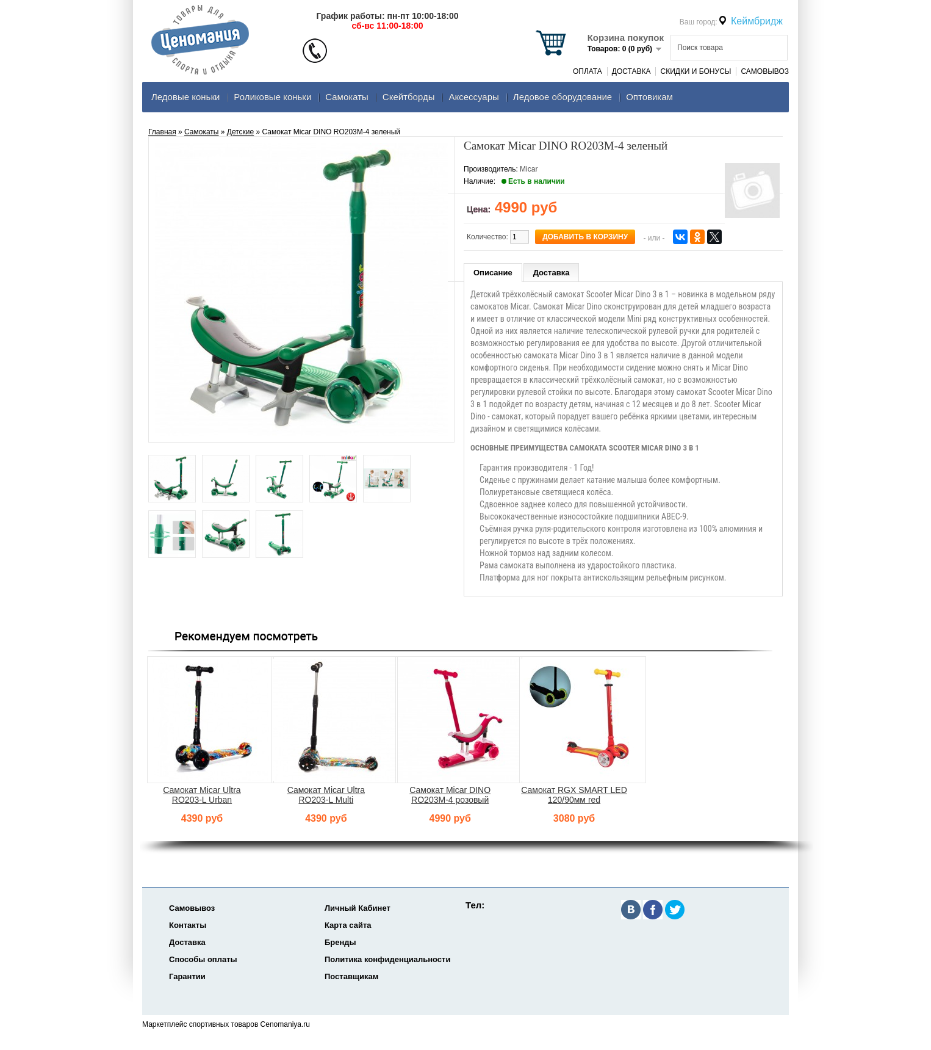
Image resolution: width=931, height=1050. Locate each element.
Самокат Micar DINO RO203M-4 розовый (450, 795)
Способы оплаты (203, 959)
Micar (528, 169)
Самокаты (346, 97)
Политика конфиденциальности (387, 959)
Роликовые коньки (272, 97)
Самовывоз (765, 71)
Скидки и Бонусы (695, 71)
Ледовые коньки (185, 97)
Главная (162, 132)
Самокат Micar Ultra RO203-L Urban (201, 795)
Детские (240, 132)
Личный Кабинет (357, 908)
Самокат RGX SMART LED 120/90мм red (574, 795)
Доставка (631, 71)
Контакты (187, 925)
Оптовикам (649, 97)
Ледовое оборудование (562, 97)
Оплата (587, 71)
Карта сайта (348, 925)
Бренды (340, 942)
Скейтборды (409, 97)
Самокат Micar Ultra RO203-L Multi (326, 795)
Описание (492, 272)
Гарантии (187, 976)
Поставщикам (351, 976)
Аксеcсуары (473, 97)
